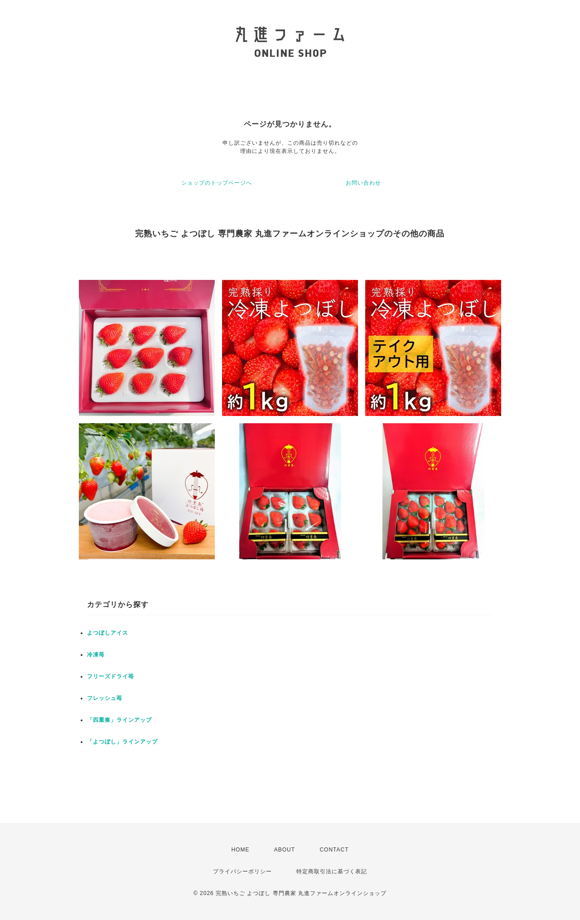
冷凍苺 (96, 654)
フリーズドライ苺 (110, 676)
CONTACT (333, 850)
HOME (240, 850)
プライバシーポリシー (242, 871)
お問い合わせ (363, 183)
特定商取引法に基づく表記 (331, 871)
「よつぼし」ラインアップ (122, 742)
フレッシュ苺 (104, 698)
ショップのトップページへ (216, 183)
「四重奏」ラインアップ (119, 720)
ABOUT (284, 850)
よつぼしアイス (107, 633)
